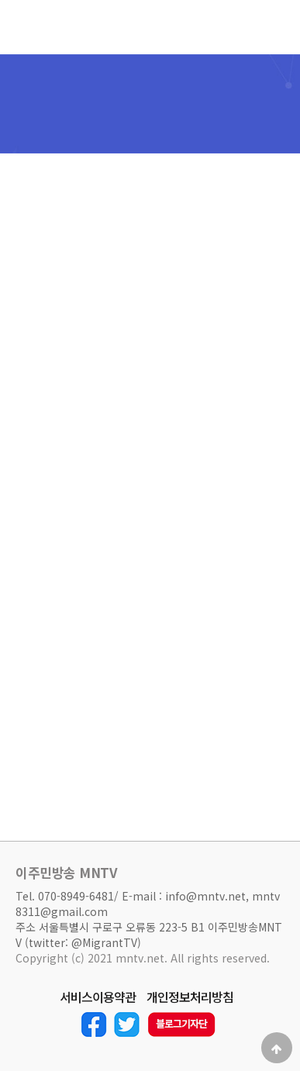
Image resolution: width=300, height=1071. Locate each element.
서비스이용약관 (98, 997)
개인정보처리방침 (190, 997)
